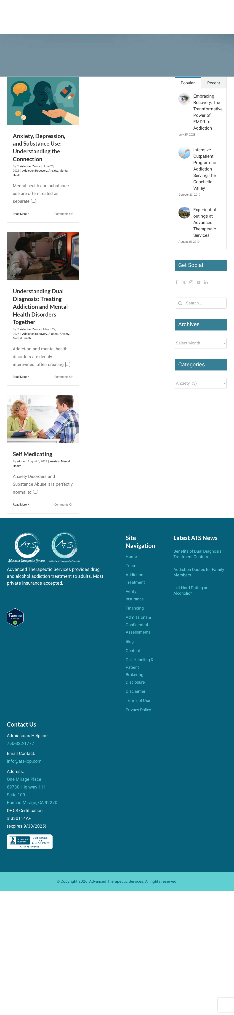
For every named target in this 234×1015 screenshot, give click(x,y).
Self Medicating (32, 453)
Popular (188, 83)
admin (21, 461)
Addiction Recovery (34, 170)
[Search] (180, 303)
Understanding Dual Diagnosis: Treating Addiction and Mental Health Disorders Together (40, 306)
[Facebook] (176, 282)
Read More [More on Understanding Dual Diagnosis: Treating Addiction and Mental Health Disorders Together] (20, 377)
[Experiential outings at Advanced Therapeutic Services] (184, 210)
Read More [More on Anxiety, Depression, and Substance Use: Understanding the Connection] (20, 214)
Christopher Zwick (28, 166)
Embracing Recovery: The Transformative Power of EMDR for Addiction (208, 112)
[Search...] (201, 303)
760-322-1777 (20, 743)
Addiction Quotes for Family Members (198, 572)
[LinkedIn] (206, 282)
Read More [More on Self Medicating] (20, 504)
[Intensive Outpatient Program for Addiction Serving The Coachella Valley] (184, 150)
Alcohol (53, 334)
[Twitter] (184, 282)
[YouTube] (198, 282)
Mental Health (22, 338)
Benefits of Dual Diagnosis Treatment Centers (197, 554)
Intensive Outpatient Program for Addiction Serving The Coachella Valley (205, 169)
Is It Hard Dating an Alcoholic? (190, 591)
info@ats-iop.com (24, 761)
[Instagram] (191, 282)
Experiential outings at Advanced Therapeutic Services (204, 223)
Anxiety (53, 170)
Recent (213, 83)
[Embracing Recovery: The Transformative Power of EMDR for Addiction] (184, 97)
